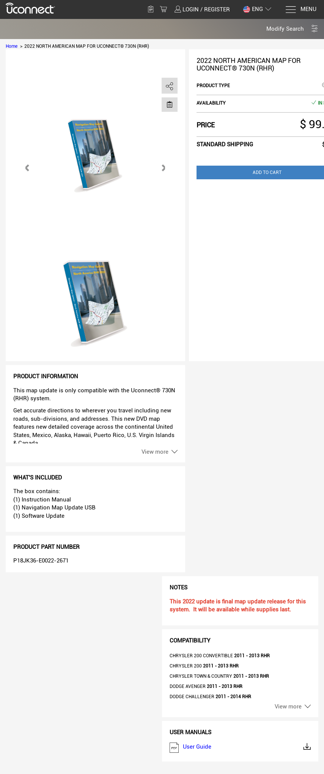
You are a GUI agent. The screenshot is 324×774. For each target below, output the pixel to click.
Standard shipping (225, 144)
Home (11, 46)
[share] (169, 86)
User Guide (240, 747)
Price (206, 125)
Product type (213, 85)
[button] (292, 29)
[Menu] (300, 9)
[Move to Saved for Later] (170, 104)
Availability (211, 103)
